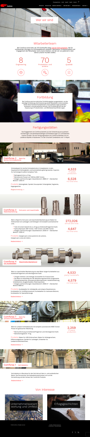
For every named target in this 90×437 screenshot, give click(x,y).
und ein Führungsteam (59, 48)
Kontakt (50, 424)
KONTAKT (84, 5)
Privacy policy (51, 426)
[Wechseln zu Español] (66, 2)
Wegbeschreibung (17, 189)
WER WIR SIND (66, 5)
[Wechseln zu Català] (62, 2)
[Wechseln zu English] (70, 2)
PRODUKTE (41, 5)
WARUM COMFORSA (56, 5)
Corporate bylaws (57, 426)
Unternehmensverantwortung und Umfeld (24, 405)
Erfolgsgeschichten (66, 404)
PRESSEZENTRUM (76, 5)
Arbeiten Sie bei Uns (57, 424)
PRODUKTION (48, 5)
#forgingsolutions (56, 2)
